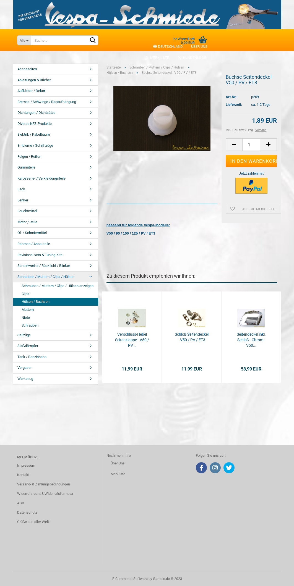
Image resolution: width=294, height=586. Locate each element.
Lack (21, 189)
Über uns (199, 46)
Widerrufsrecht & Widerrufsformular (45, 494)
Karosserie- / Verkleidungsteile (41, 178)
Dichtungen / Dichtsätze (36, 113)
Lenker (22, 200)
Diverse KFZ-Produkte (34, 124)
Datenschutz (27, 512)
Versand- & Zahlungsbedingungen (43, 484)
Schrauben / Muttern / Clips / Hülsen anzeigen (57, 286)
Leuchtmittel (27, 211)
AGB (20, 503)
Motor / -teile (27, 222)
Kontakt (23, 475)
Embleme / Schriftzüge (35, 145)
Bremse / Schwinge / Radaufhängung (46, 102)
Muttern (28, 310)
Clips (25, 294)
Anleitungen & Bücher (34, 80)
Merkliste (156, 58)
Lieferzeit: (234, 105)
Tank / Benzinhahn (31, 357)
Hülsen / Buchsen (36, 301)
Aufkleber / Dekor (31, 91)
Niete (26, 318)
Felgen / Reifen (29, 156)
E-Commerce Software (130, 579)
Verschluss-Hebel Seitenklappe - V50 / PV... (132, 340)
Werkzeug (25, 379)
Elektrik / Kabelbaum (33, 134)
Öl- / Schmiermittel (32, 233)
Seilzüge (24, 335)
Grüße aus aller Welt (33, 522)
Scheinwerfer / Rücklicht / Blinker (43, 266)
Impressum (26, 465)
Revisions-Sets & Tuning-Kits (40, 255)
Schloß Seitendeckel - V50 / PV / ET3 (192, 337)
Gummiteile (26, 167)
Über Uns (118, 463)
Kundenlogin (192, 58)
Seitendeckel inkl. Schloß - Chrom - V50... (251, 340)
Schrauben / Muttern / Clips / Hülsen (45, 277)
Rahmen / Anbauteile (33, 244)
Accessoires (27, 69)
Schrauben (30, 325)
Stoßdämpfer (27, 346)
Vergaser (24, 368)
